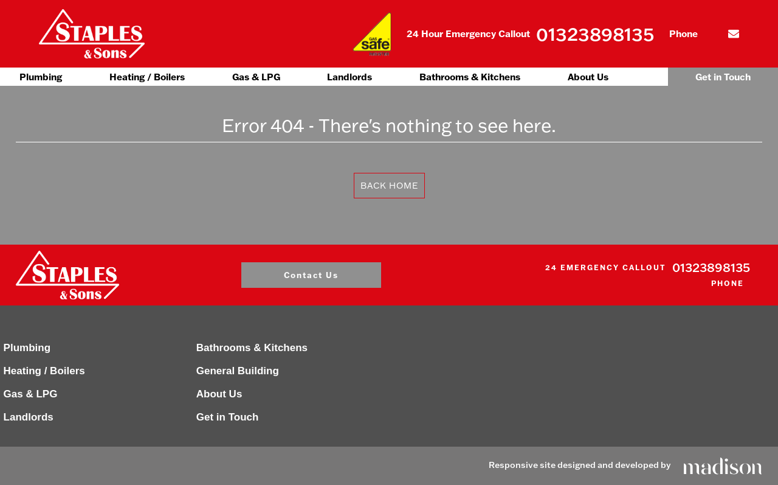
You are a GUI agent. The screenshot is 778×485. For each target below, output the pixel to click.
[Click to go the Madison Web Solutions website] (722, 464)
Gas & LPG (256, 77)
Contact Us (311, 275)
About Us (588, 77)
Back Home (389, 185)
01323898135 (595, 34)
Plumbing (40, 77)
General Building (237, 371)
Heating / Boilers (147, 77)
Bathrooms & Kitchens (469, 77)
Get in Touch (723, 77)
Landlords (349, 77)
